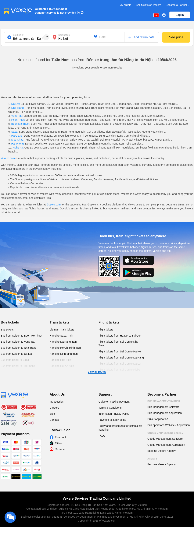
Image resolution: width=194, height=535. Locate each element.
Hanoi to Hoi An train (62, 365)
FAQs (102, 435)
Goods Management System (165, 433)
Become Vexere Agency (161, 450)
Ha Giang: (17, 135)
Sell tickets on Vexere (148, 4)
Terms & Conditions (110, 407)
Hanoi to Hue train (60, 359)
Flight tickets (109, 322)
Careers (54, 407)
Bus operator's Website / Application (168, 425)
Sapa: (15, 131)
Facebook (60, 437)
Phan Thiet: (18, 119)
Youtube (60, 449)
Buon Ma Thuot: (21, 123)
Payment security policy (112, 419)
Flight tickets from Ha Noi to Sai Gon (120, 335)
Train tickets (60, 322)
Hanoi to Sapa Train (61, 335)
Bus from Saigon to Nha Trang (18, 347)
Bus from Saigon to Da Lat (16, 353)
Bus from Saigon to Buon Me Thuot (21, 335)
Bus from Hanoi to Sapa (15, 359)
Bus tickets (10, 322)
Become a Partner (178, 5)
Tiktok (58, 443)
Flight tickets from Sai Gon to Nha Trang (118, 343)
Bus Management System (163, 401)
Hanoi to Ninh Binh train (64, 353)
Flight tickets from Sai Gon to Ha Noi (120, 351)
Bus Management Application (164, 412)
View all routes (97, 371)
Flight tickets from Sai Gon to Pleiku (120, 369)
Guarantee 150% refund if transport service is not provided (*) (57, 10)
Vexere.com (8, 158)
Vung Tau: (17, 115)
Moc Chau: (18, 139)
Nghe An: (18, 147)
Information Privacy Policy (114, 413)
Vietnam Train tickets (62, 329)
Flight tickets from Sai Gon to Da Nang (121, 357)
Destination (64, 35)
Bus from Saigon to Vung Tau (18, 341)
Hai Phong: (18, 143)
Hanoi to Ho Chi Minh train (65, 347)
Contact (54, 419)
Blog (52, 413)
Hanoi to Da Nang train (63, 341)
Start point (18, 35)
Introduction (56, 401)
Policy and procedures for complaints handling (120, 427)
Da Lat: (16, 103)
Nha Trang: (18, 107)
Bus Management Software (163, 406)
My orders (125, 4)
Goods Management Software (165, 438)
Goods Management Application (166, 444)
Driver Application (157, 419)
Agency (152, 458)
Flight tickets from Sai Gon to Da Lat (120, 363)
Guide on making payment (114, 401)
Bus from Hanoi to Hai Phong (18, 365)
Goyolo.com (53, 204)
